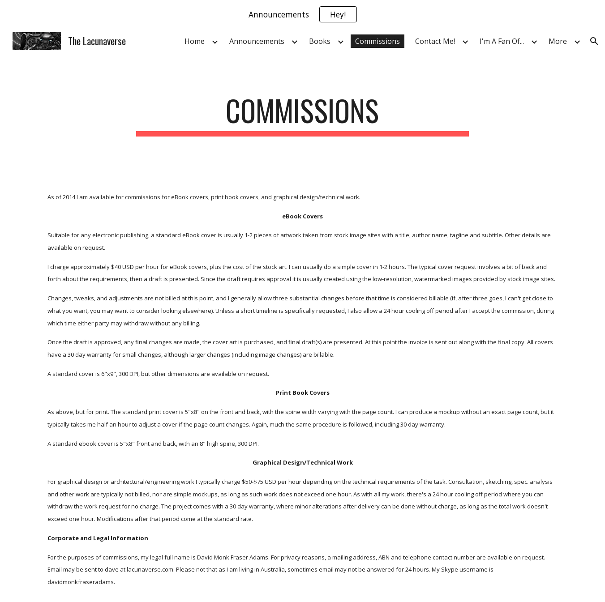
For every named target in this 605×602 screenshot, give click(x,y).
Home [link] (195, 41)
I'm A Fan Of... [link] (502, 41)
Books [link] (319, 41)
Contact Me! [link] (435, 41)
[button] (594, 41)
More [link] (558, 41)
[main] (303, 115)
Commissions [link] (377, 41)
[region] (302, 14)
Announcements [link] (256, 41)
